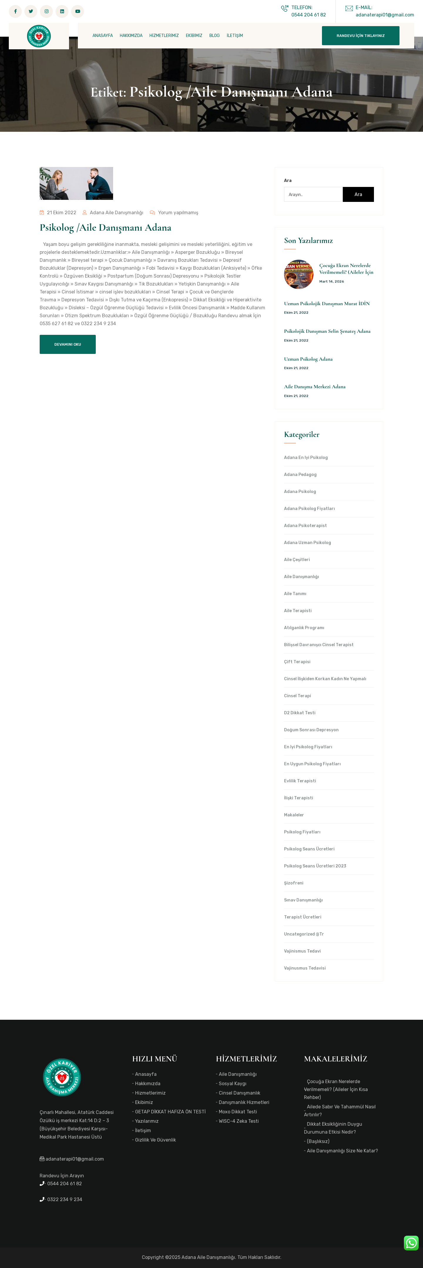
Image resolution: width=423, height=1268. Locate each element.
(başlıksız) (318, 1141)
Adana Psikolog (300, 492)
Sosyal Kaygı (232, 1083)
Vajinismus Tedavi (302, 951)
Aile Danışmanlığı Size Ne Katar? (342, 1151)
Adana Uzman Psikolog (307, 543)
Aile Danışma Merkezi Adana (314, 386)
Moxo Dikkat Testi (238, 1112)
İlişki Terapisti (298, 798)
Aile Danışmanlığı (301, 577)
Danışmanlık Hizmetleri (244, 1102)
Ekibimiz (144, 1102)
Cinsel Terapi (297, 696)
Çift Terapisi (297, 662)
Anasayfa (146, 1074)
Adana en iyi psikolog (306, 458)
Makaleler (294, 815)
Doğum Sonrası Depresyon (311, 730)
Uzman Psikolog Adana (308, 359)
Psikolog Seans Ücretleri (309, 849)
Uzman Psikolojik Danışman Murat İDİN (327, 303)
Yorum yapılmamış (172, 212)
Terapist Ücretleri (302, 917)
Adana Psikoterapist (305, 526)
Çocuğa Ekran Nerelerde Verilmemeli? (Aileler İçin (346, 268)
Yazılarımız (147, 1121)
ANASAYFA (103, 35)
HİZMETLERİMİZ (164, 35)
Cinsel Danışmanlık (239, 1093)
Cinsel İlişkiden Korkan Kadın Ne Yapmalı (325, 679)
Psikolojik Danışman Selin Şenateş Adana (327, 331)
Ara (288, 180)
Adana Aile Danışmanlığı (112, 212)
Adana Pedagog (300, 475)
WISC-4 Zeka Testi (239, 1121)
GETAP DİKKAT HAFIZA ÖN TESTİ (170, 1112)
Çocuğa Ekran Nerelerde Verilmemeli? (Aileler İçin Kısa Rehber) (336, 1089)
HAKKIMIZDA (131, 35)
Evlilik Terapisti (300, 781)
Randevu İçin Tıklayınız (361, 35)
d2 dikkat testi (299, 713)
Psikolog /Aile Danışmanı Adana (105, 227)
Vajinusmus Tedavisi (305, 968)
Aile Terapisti (298, 611)
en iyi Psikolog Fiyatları (308, 747)
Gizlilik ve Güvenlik (155, 1140)
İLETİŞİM (235, 35)
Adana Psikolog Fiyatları (309, 509)
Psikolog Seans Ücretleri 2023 (315, 866)
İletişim (143, 1130)
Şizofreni (293, 883)
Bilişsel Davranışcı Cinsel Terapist (319, 645)
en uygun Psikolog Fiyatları (312, 764)
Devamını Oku (67, 344)
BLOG (214, 35)
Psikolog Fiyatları (302, 832)
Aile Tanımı (295, 594)
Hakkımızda (147, 1083)
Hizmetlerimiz (150, 1093)
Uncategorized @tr (304, 934)
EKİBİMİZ (194, 35)
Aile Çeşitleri (297, 560)
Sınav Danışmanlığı (303, 900)
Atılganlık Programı (304, 628)
